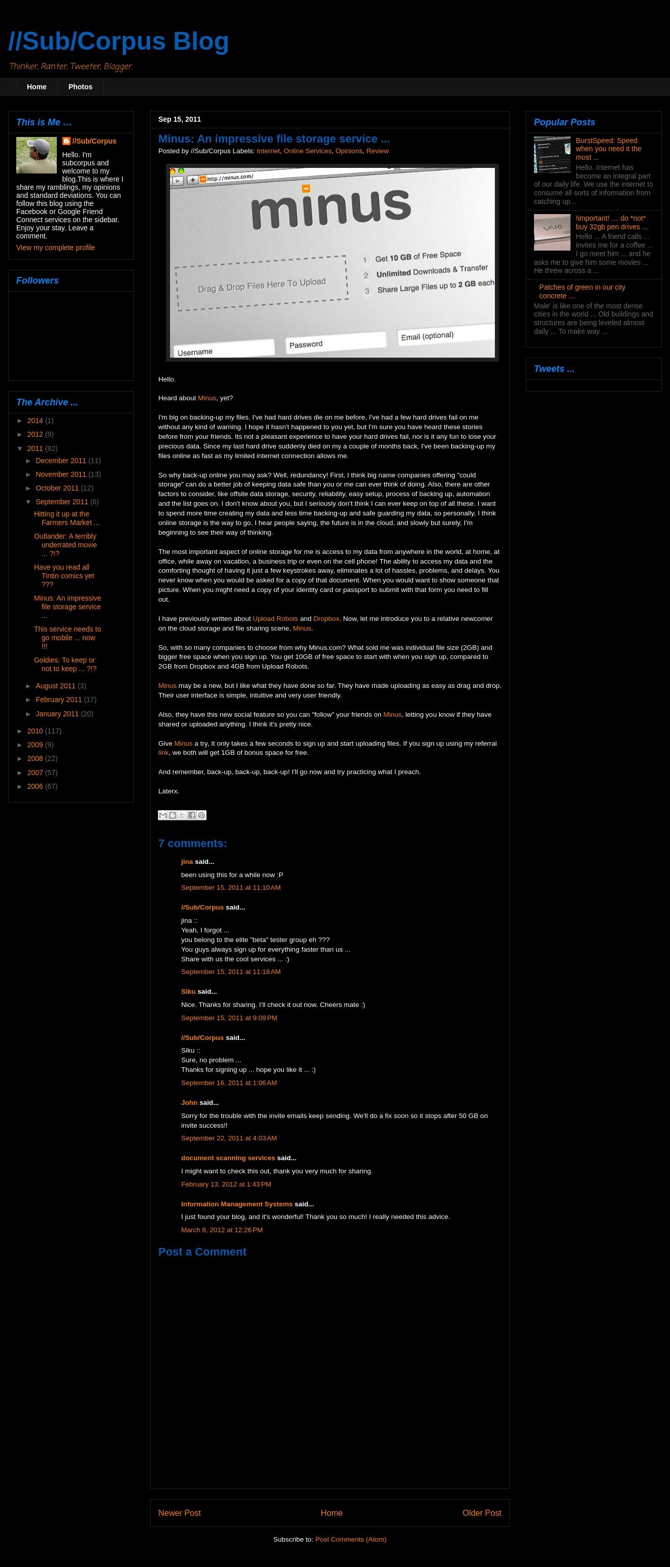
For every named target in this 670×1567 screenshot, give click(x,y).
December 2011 (62, 461)
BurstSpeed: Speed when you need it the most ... (609, 149)
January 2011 (58, 714)
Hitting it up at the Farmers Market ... (66, 518)
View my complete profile (55, 247)
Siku (188, 991)
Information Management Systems (237, 1204)
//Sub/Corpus (202, 907)
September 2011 (63, 502)
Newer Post (179, 1512)
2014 (36, 420)
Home (37, 87)
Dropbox (326, 618)
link (163, 752)
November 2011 (62, 474)
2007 (36, 773)
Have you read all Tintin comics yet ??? (64, 575)
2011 (36, 448)
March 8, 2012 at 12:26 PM (222, 1230)
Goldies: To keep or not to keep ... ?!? (65, 664)
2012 (36, 434)
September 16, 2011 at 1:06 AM (229, 1083)
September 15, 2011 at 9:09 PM (229, 1018)
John (189, 1102)
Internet (268, 151)
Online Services (308, 151)
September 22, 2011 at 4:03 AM (229, 1138)
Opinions (349, 151)
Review (377, 151)
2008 (36, 758)
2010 (36, 731)
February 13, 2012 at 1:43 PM (226, 1184)
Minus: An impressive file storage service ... (67, 606)
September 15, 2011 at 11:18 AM (231, 972)
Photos (80, 87)
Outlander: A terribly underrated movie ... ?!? (65, 545)
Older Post (482, 1512)
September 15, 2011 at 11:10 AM (231, 887)
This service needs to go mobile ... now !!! (67, 637)
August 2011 (57, 686)
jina (187, 861)
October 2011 (58, 488)
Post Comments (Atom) (350, 1539)
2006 (36, 786)
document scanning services (228, 1158)
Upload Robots (275, 618)
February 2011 (60, 699)
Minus (207, 398)
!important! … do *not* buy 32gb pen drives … (612, 222)
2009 (36, 745)
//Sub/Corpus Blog (118, 41)
